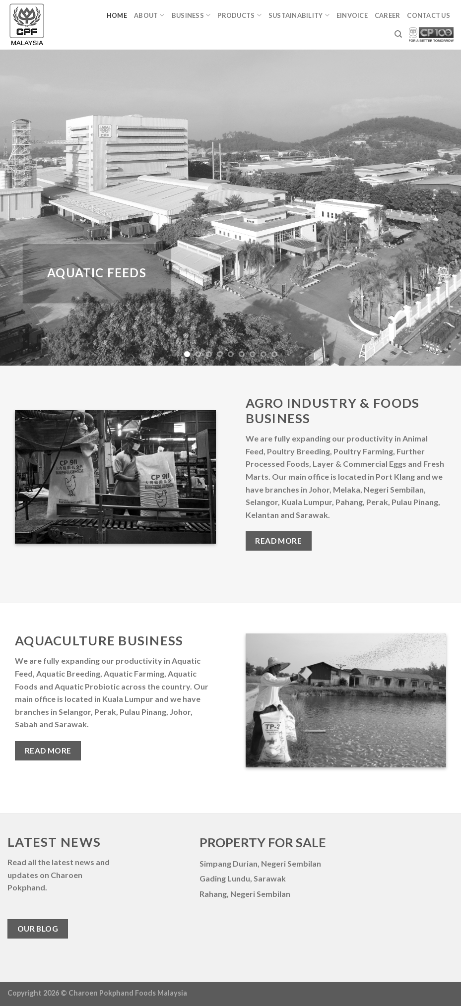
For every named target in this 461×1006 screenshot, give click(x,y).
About (149, 15)
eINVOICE (352, 15)
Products (239, 15)
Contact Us (428, 15)
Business (191, 15)
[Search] (398, 34)
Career (387, 15)
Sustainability (298, 15)
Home (117, 15)
